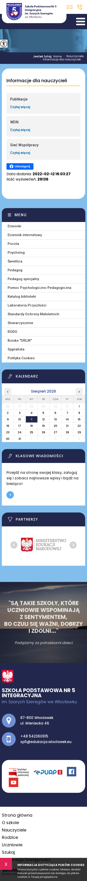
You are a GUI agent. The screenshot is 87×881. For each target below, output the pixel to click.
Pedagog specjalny (23, 279)
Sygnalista (16, 349)
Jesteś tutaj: (43, 56)
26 (43, 432)
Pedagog (15, 270)
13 (55, 419)
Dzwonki (14, 226)
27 (55, 432)
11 (31, 419)
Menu (21, 215)
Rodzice (10, 837)
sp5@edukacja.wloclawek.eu (69, 7)
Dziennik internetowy (25, 235)
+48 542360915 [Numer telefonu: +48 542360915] (34, 736)
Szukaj (8, 852)
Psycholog (16, 252)
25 (31, 432)
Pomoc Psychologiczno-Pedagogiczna (39, 288)
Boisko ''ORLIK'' (20, 340)
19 (43, 426)
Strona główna (17, 815)
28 (67, 432)
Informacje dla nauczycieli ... (61, 59)
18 (31, 426)
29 (79, 432)
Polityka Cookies (21, 358)
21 (67, 426)
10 (19, 419)
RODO (12, 332)
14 (67, 419)
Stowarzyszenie (20, 323)
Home (57, 56)
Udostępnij (20, 166)
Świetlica (15, 261)
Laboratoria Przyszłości (27, 305)
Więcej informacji (10, 495)
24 (19, 432)
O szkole (10, 822)
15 (79, 419)
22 (79, 426)
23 (7, 432)
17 (19, 426)
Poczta (13, 244)
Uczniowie (12, 845)
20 (55, 426)
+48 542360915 (79, 6)
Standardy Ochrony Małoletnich (33, 314)
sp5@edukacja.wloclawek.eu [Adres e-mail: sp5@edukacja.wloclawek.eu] (46, 741)
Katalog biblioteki (22, 296)
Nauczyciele (73, 56)
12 (43, 419)
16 (7, 426)
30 (7, 439)
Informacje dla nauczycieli (36, 81)
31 (19, 439)
